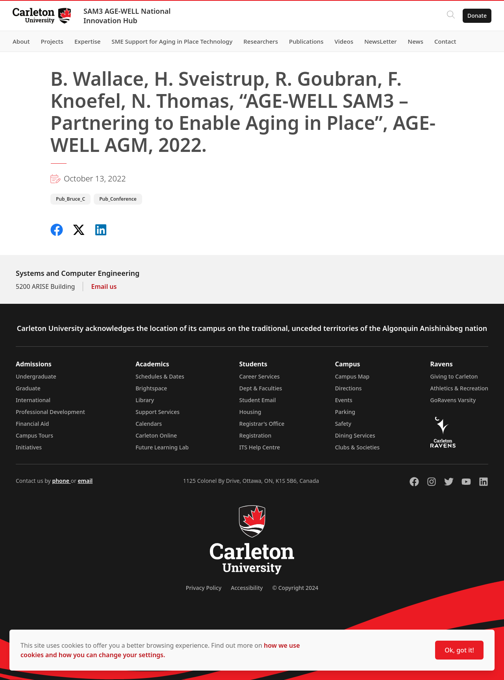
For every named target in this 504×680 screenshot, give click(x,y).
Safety (343, 423)
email (85, 480)
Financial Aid (32, 423)
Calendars (148, 423)
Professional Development (50, 412)
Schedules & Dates (159, 376)
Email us (104, 286)
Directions (348, 388)
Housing (250, 412)
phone (61, 480)
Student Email (257, 400)
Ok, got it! (459, 650)
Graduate (28, 388)
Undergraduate (36, 376)
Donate (477, 15)
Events (343, 400)
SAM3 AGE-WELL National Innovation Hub (126, 15)
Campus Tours (34, 435)
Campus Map (352, 376)
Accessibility (247, 587)
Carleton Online (156, 435)
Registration (255, 435)
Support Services (157, 412)
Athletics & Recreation (459, 388)
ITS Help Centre (259, 447)
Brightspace (151, 388)
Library (144, 400)
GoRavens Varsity (453, 400)
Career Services (259, 376)
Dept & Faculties (260, 388)
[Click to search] (451, 16)
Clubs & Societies (357, 447)
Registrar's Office (262, 423)
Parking (345, 412)
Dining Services (355, 435)
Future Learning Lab (162, 447)
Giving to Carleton (454, 376)
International (33, 400)
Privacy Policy (203, 587)
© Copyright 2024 (295, 587)
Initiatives (29, 447)
